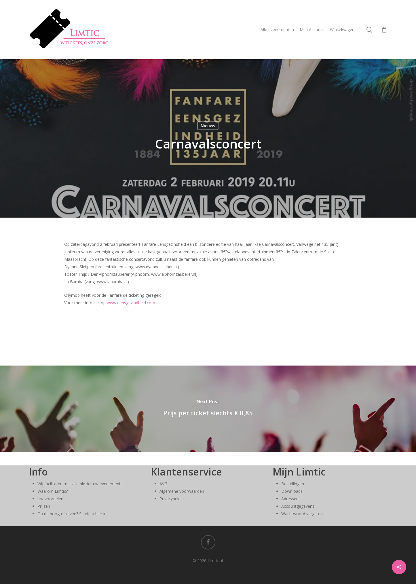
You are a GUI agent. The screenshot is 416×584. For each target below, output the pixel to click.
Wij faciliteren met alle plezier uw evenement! (79, 483)
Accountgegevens (297, 506)
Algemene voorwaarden (181, 491)
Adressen (290, 498)
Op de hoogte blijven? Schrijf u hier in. (72, 513)
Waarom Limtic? (52, 491)
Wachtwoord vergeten (302, 513)
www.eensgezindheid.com (131, 302)
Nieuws (208, 125)
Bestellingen (292, 483)
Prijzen (43, 506)
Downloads (292, 491)
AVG (163, 483)
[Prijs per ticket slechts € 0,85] (208, 409)
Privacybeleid (171, 498)
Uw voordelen (50, 498)
